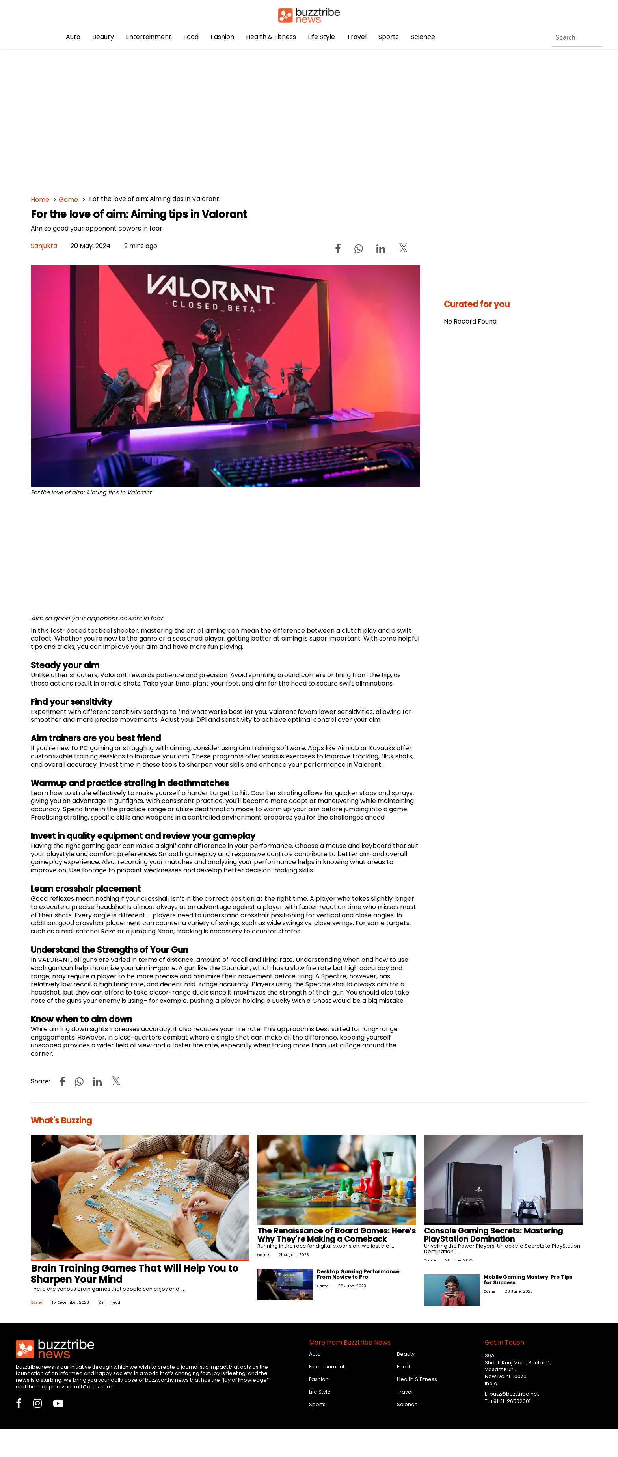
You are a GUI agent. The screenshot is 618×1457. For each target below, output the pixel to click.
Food (191, 36)
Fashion (222, 36)
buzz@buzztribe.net (514, 1393)
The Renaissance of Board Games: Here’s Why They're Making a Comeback (336, 1235)
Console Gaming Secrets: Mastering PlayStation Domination (493, 1235)
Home (40, 199)
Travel (357, 36)
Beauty (103, 36)
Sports (388, 36)
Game (68, 199)
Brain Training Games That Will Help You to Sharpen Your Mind (134, 1274)
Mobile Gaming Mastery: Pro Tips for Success (528, 1280)
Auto (73, 36)
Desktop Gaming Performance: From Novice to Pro (358, 1274)
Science (423, 36)
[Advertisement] (267, 118)
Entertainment (148, 36)
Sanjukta (44, 245)
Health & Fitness (271, 36)
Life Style (321, 36)
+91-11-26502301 (510, 1401)
